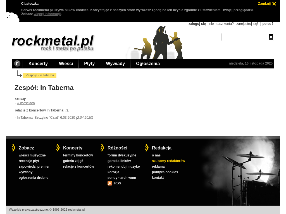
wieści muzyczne (32, 155)
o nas (156, 155)
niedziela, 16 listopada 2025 (251, 63)
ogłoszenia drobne (33, 178)
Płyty (89, 63)
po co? (268, 24)
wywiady (25, 172)
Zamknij (264, 4)
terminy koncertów (78, 155)
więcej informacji (47, 14)
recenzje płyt (29, 161)
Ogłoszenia (148, 63)
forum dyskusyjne (122, 155)
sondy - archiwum (122, 178)
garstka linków (119, 161)
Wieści (66, 63)
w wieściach (26, 103)
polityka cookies (165, 172)
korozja (113, 172)
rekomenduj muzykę (124, 166)
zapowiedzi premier (34, 166)
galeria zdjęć (73, 161)
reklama (158, 166)
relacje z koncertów (78, 166)
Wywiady (115, 63)
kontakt (158, 178)
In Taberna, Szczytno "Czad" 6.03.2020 (46, 118)
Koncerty (38, 63)
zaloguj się (197, 24)
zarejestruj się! (247, 24)
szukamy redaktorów (168, 161)
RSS (117, 183)
